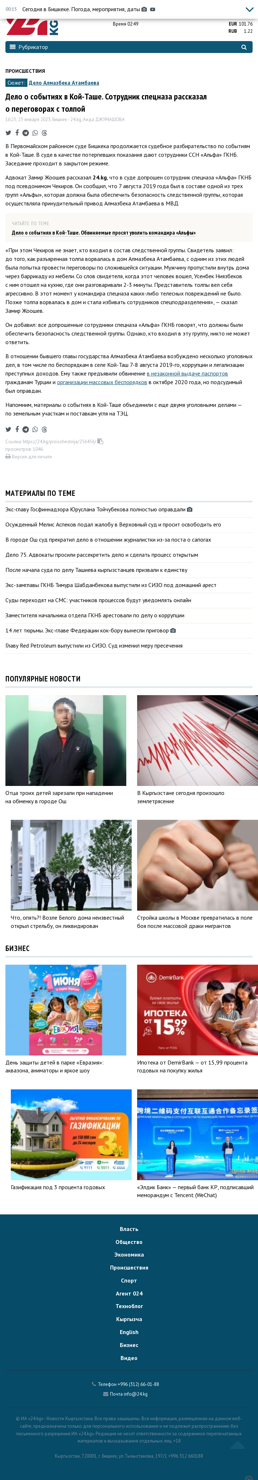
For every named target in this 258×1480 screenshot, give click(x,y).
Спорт (129, 1280)
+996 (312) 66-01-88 (138, 1384)
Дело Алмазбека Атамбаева (64, 82)
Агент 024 (129, 1293)
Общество (129, 1241)
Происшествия (25, 71)
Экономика (129, 1254)
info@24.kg (136, 1394)
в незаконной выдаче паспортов (187, 373)
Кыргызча (129, 1319)
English (129, 1331)
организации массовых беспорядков (102, 382)
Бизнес (129, 1344)
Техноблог (129, 1306)
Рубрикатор (29, 46)
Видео (129, 1357)
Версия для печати (28, 457)
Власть (129, 1228)
